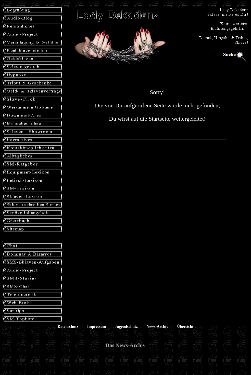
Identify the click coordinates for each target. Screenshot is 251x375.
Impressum (96, 326)
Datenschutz (68, 326)
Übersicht (185, 326)
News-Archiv (157, 326)
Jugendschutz (126, 326)
